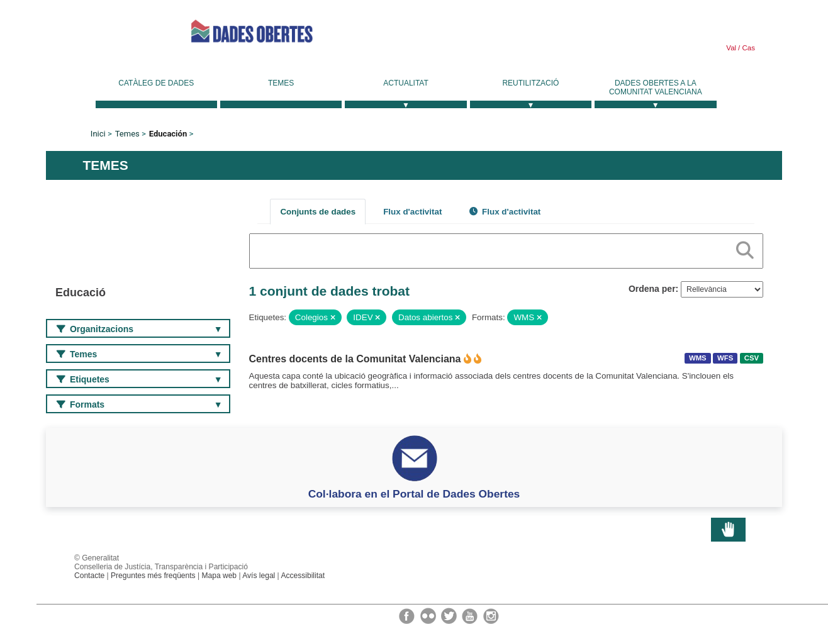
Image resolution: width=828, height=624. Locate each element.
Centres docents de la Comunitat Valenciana (355, 359)
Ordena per (652, 289)
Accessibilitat (303, 575)
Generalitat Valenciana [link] (102, 31)
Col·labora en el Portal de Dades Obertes (414, 494)
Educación (168, 133)
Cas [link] (747, 48)
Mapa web (219, 575)
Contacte (89, 575)
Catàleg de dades (156, 83)
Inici (98, 133)
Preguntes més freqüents (153, 575)
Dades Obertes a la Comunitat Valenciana (655, 87)
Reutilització (530, 83)
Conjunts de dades (317, 211)
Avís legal (258, 575)
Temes (281, 83)
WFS (725, 358)
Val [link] (731, 48)
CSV (751, 358)
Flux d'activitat (412, 211)
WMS (698, 358)
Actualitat (405, 83)
